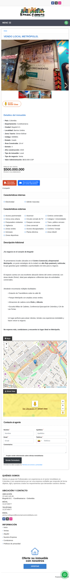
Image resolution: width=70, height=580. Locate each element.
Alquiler (6, 534)
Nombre (7, 430)
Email (6, 437)
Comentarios (8, 444)
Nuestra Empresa (10, 537)
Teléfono (39, 437)
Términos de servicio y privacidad (32, 464)
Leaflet (48, 387)
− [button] (6, 348)
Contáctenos (8, 540)
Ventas (6, 531)
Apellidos (40, 430)
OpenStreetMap (61, 387)
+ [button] (6, 344)
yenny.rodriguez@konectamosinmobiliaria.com (19, 515)
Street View (12, 103)
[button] (66, 42)
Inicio (5, 31)
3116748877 (7, 504)
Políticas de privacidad (12, 544)
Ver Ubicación (28, 409)
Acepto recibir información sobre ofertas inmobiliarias (24, 456)
